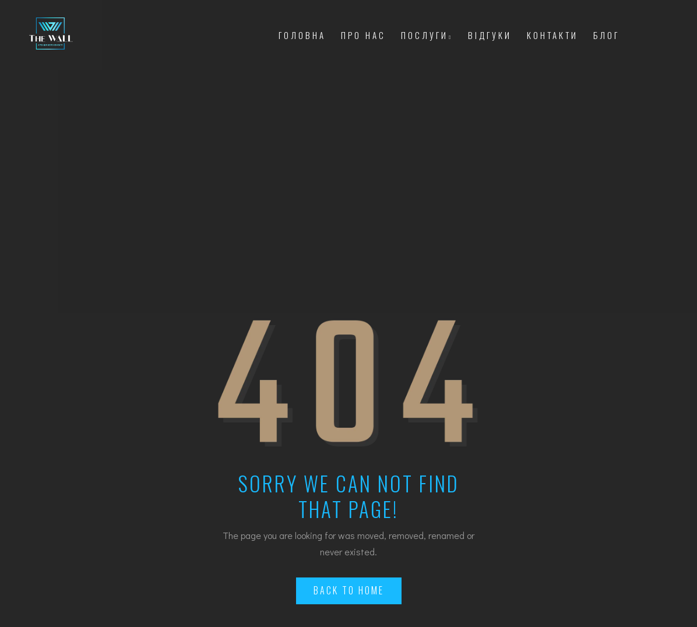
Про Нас (363, 35)
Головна (302, 35)
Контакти (552, 35)
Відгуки (490, 35)
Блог (606, 35)
